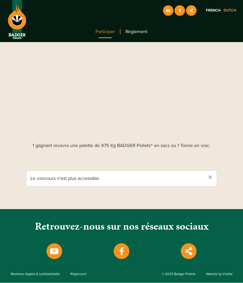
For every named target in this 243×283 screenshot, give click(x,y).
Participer (105, 31)
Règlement (136, 31)
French (213, 10)
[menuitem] (105, 31)
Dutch (230, 10)
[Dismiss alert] (210, 177)
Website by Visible (219, 274)
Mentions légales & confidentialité (35, 274)
